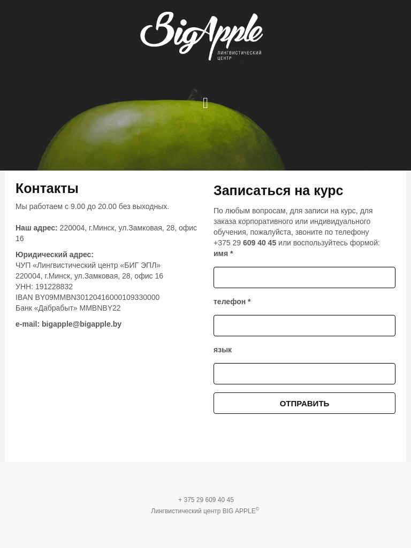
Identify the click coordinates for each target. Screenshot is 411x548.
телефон (232, 301)
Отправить (305, 403)
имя (223, 253)
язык (223, 349)
